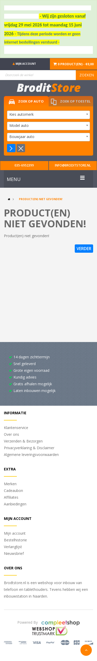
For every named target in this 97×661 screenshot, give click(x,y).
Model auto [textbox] (19, 125)
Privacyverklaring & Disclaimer (29, 447)
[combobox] (48, 115)
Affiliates (11, 497)
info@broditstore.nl (73, 165)
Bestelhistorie (15, 539)
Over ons (11, 434)
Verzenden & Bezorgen (23, 441)
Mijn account (15, 533)
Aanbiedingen (15, 504)
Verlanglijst (13, 546)
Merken (10, 483)
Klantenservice (16, 427)
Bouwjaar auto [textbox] (21, 136)
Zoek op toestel (71, 102)
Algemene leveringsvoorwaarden (31, 454)
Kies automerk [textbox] (21, 114)
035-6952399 (24, 165)
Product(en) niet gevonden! (40, 199)
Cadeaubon (13, 490)
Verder (84, 248)
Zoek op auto (26, 101)
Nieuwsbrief (14, 553)
